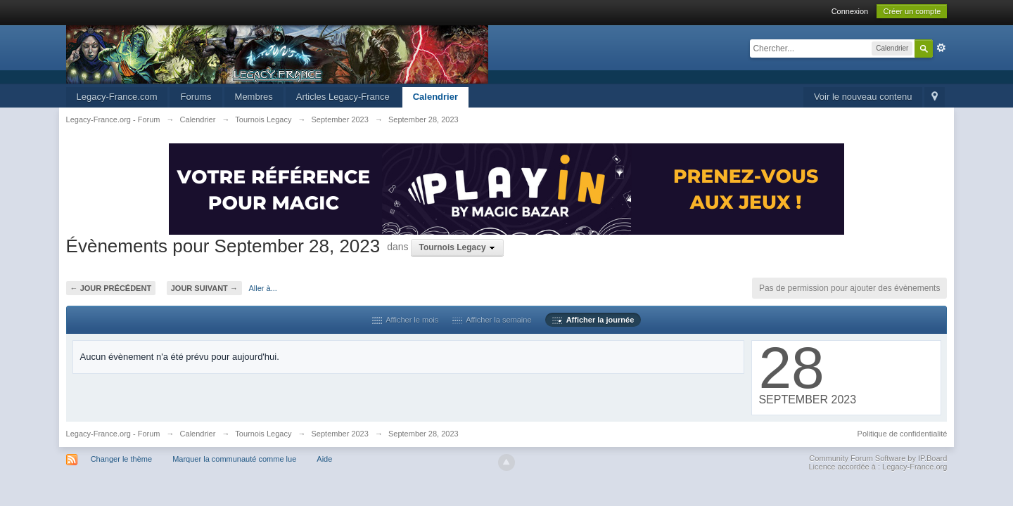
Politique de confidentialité (903, 433)
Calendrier (435, 96)
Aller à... (263, 288)
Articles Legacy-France (343, 96)
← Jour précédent (111, 288)
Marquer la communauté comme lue (234, 459)
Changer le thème (121, 459)
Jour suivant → (204, 288)
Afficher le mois (405, 320)
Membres (254, 96)
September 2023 (340, 433)
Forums (195, 96)
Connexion (850, 11)
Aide (324, 459)
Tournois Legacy (263, 433)
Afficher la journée (593, 320)
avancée (941, 47)
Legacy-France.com (117, 96)
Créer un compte (912, 11)
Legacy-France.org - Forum (113, 433)
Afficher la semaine (492, 320)
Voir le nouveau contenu (863, 96)
